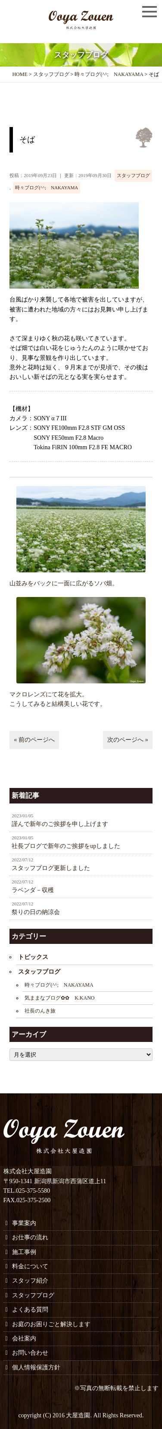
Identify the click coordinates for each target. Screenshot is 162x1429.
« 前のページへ (34, 740)
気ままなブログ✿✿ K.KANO (59, 998)
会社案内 (24, 1338)
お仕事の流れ (30, 1237)
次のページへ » (127, 740)
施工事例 (24, 1252)
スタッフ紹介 (30, 1280)
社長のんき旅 (40, 1011)
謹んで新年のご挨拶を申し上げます (81, 820)
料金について (30, 1266)
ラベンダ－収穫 (81, 886)
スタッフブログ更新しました (81, 864)
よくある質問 (30, 1309)
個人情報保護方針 (36, 1367)
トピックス (33, 957)
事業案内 (24, 1223)
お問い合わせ (30, 1353)
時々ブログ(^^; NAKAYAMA (46, 187)
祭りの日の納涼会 (81, 908)
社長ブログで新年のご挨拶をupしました (81, 842)
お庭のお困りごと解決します (51, 1324)
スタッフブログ (133, 175)
